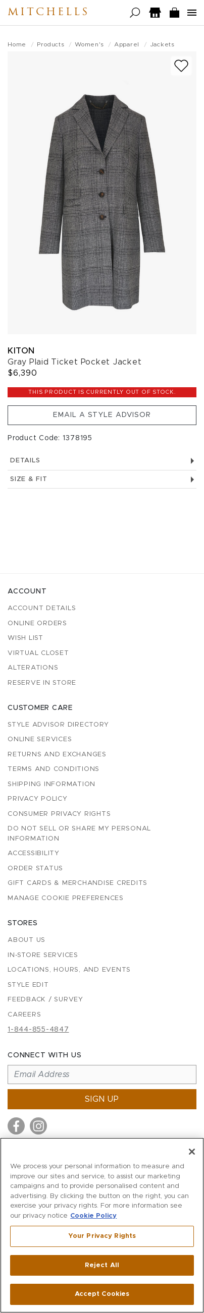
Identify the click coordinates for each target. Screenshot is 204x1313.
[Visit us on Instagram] (38, 1126)
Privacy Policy (38, 799)
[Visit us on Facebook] (16, 1126)
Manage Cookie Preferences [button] (66, 898)
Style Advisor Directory (58, 725)
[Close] (192, 1152)
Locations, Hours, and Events (69, 970)
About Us (26, 940)
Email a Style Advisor (102, 415)
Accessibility (34, 853)
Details (102, 460)
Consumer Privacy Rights (59, 814)
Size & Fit (102, 479)
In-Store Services (43, 955)
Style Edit (28, 985)
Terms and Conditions (53, 769)
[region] (102, 1225)
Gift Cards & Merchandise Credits (77, 883)
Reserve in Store (42, 683)
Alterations (33, 668)
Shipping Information (51, 784)
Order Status (35, 868)
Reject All (102, 1265)
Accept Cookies (102, 1294)
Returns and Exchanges (57, 754)
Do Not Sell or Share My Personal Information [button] (79, 833)
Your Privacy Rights (102, 1236)
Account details (42, 608)
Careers (24, 1014)
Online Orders (37, 623)
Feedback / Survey (45, 999)
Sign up (102, 1099)
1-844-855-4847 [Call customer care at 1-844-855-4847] (38, 1029)
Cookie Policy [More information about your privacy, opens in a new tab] (93, 1216)
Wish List (25, 638)
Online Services (40, 739)
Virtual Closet (38, 653)
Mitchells (48, 13)
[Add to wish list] (181, 65)
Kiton (21, 350)
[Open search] (135, 13)
